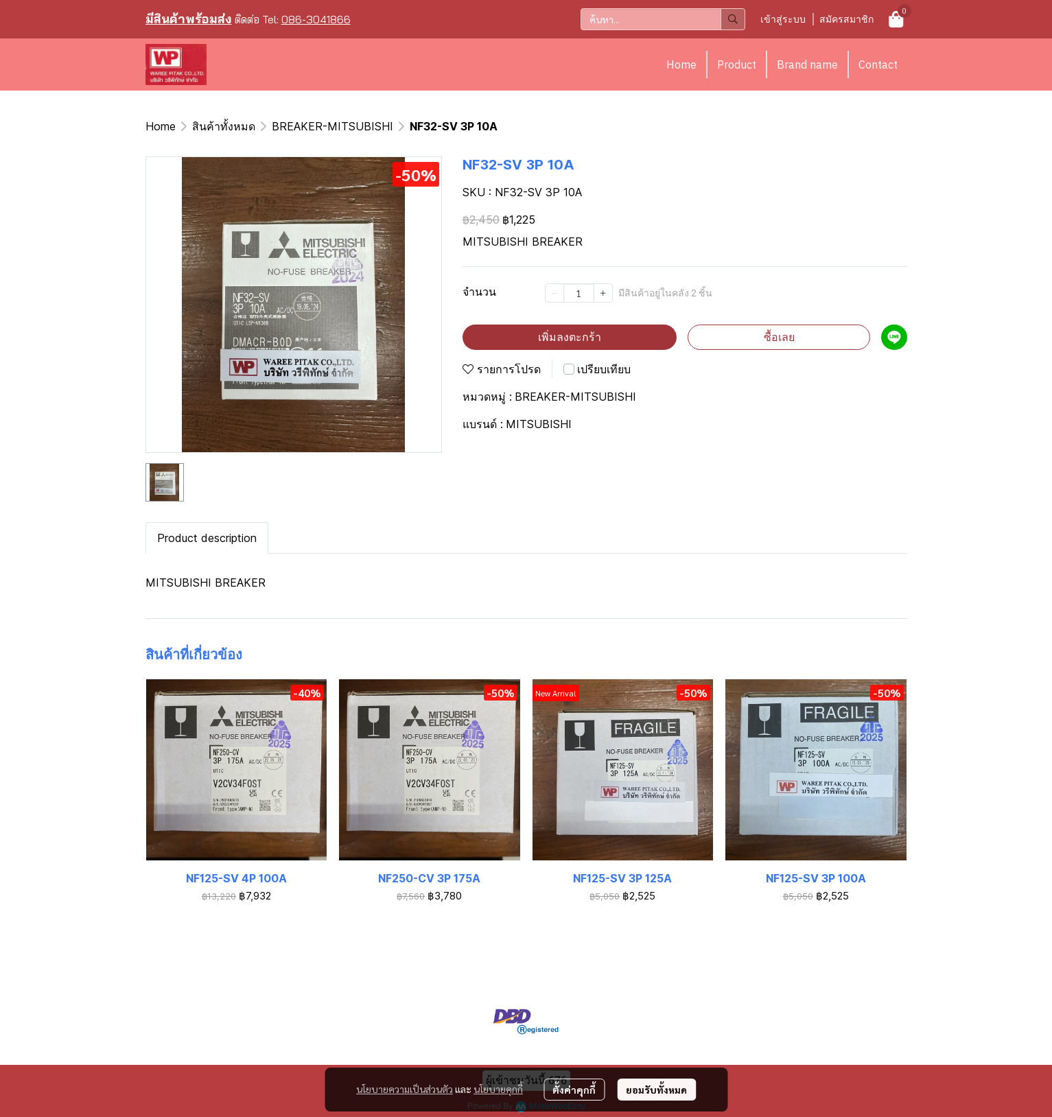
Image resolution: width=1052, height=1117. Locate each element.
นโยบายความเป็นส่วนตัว (404, 1089)
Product (736, 64)
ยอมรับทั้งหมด (656, 1089)
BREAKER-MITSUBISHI (332, 126)
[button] (663, 19)
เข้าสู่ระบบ (783, 19)
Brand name (807, 64)
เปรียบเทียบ (604, 369)
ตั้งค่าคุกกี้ (574, 1089)
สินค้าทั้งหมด (223, 126)
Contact (878, 64)
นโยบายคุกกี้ (498, 1089)
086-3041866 (316, 19)
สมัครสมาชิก (846, 19)
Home (681, 64)
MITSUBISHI (539, 424)
